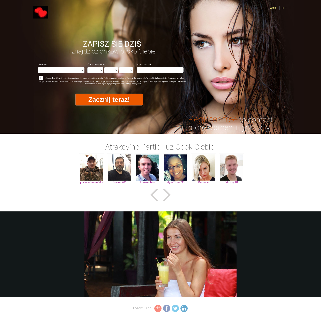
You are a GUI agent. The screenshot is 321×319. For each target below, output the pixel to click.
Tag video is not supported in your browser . (160, 254)
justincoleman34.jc (91, 182)
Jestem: (42, 64)
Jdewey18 (231, 182)
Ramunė (203, 182)
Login (272, 7)
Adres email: (144, 64)
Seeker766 (120, 182)
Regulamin (98, 78)
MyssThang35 (175, 182)
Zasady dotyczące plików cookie (141, 78)
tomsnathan (147, 182)
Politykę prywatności (113, 78)
